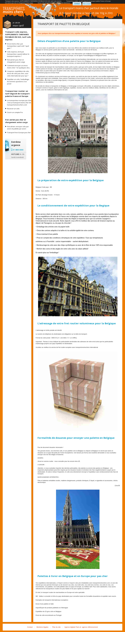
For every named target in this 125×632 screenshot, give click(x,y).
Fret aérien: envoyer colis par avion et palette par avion (18, 127)
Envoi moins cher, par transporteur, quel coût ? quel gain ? (18, 46)
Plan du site (56, 627)
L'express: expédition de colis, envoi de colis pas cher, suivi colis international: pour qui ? (18, 73)
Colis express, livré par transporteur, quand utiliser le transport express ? (18, 54)
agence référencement (90, 627)
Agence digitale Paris (71, 627)
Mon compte (87, 3)
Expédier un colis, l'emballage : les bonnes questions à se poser (18, 81)
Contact (77, 4)
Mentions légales (42, 627)
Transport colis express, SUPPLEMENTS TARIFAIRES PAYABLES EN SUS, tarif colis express (33, 1)
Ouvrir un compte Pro (15, 112)
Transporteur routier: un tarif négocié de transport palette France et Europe (88, 1)
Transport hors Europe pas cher (19, 132)
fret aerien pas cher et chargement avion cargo (19, 3)
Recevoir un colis (13, 108)
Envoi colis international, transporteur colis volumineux (54, 3)
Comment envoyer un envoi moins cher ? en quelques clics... (19, 66)
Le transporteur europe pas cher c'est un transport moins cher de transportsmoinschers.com (19, 102)
